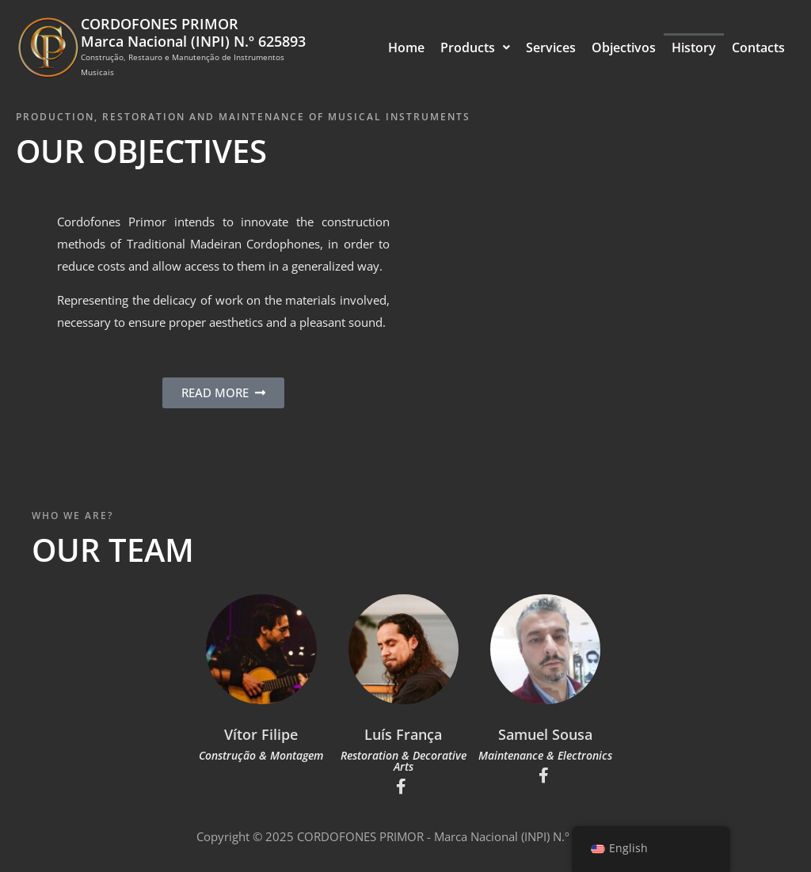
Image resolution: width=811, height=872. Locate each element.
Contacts (758, 47)
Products (475, 47)
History (694, 47)
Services (551, 47)
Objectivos (624, 47)
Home (406, 47)
